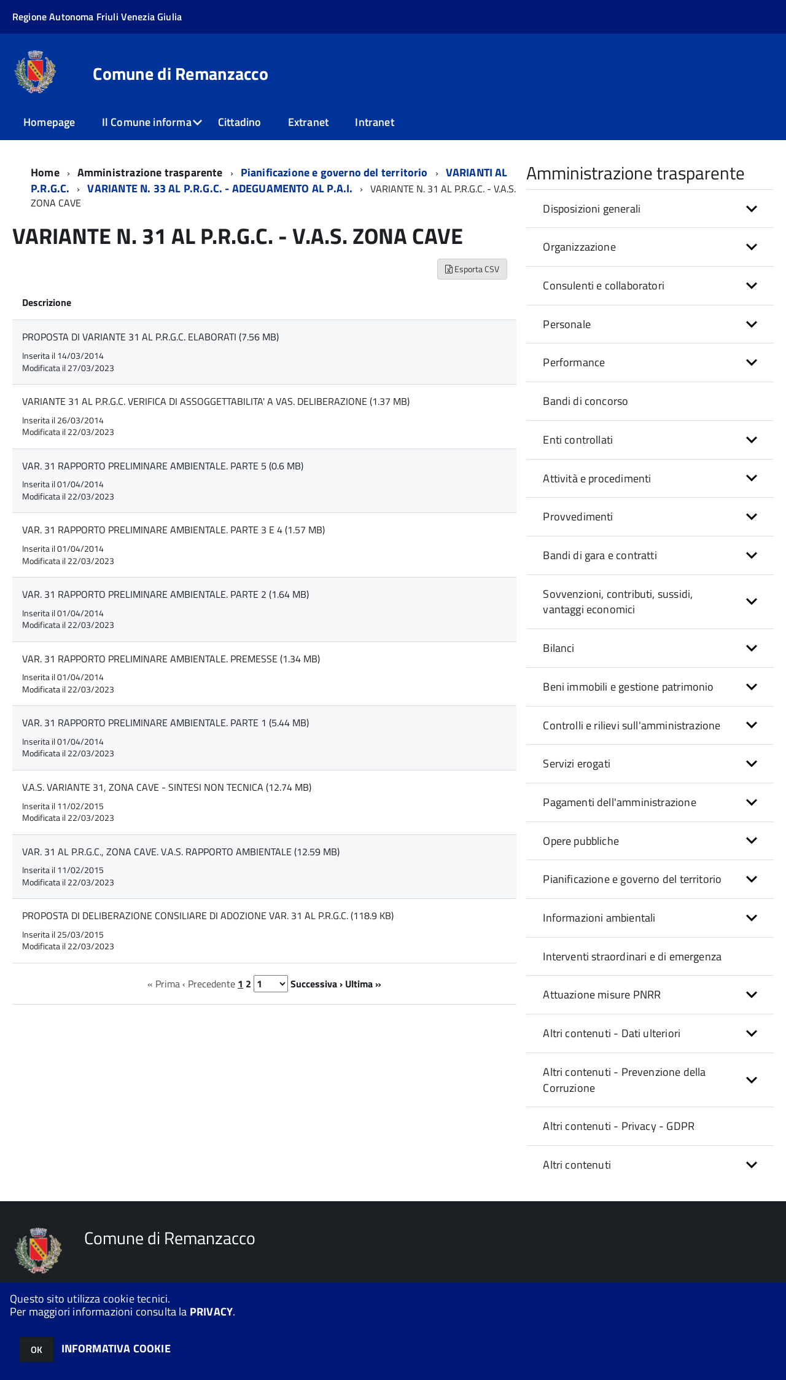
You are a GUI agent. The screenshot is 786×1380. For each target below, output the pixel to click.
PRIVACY (211, 1311)
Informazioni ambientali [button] (599, 917)
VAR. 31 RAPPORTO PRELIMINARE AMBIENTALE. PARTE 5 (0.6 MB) (162, 465)
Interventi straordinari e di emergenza (632, 956)
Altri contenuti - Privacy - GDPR (619, 1126)
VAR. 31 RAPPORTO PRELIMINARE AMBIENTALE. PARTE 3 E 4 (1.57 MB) (173, 529)
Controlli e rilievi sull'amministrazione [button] (631, 725)
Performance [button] (574, 362)
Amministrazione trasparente (150, 172)
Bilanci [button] (558, 648)
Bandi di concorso (585, 401)
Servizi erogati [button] (576, 763)
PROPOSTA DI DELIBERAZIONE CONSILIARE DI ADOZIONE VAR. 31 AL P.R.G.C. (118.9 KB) (208, 915)
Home (45, 172)
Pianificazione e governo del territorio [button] (632, 879)
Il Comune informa (147, 122)
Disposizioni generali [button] (591, 208)
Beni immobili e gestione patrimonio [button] (628, 686)
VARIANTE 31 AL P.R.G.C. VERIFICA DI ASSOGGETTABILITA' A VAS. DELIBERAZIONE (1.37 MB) (216, 401)
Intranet (374, 122)
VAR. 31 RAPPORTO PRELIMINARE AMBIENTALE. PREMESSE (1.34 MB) (171, 658)
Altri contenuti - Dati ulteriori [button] (611, 1033)
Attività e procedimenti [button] (597, 478)
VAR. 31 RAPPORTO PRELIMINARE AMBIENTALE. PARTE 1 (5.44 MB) (165, 722)
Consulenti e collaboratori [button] (603, 285)
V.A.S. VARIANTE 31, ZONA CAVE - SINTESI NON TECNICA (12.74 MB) (166, 787)
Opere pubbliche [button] (581, 841)
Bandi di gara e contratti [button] (600, 555)
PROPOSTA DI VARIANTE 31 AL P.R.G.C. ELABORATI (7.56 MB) (150, 336)
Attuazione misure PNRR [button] (602, 994)
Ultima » (363, 983)
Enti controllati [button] (578, 439)
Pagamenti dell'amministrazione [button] (619, 802)
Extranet (308, 122)
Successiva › (316, 983)
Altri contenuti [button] (577, 1164)
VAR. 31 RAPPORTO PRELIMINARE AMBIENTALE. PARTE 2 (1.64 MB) (165, 594)
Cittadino (240, 122)
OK (36, 1350)
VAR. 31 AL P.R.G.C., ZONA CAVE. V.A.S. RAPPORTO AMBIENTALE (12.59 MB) (181, 851)
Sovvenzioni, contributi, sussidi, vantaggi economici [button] (618, 602)
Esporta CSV (472, 268)
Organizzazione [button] (579, 246)
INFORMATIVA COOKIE (116, 1348)
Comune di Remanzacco (180, 73)
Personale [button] (567, 324)
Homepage (49, 122)
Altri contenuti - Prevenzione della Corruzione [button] (624, 1080)
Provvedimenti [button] (578, 516)
